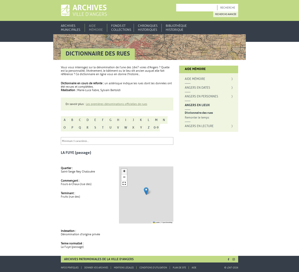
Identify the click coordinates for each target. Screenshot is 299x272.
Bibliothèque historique (176, 28)
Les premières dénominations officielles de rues (116, 104)
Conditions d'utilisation (153, 267)
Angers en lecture (199, 126)
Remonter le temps (197, 117)
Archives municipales (70, 28)
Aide (194, 267)
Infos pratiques (70, 267)
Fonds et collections (121, 28)
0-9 (156, 128)
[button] (146, 191)
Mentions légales (124, 267)
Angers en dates (197, 87)
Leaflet (156, 222)
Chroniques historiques (148, 28)
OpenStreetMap (167, 222)
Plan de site (179, 267)
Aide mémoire (96, 28)
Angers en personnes (201, 96)
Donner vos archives (96, 267)
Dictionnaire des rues (199, 112)
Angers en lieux (197, 105)
